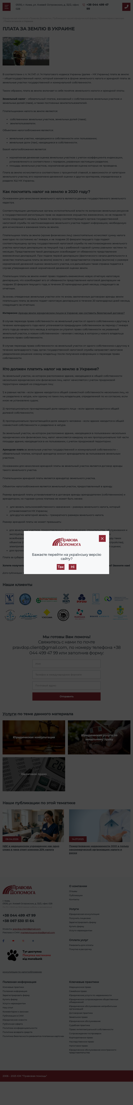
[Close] (102, 538)
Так (61, 567)
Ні (72, 567)
